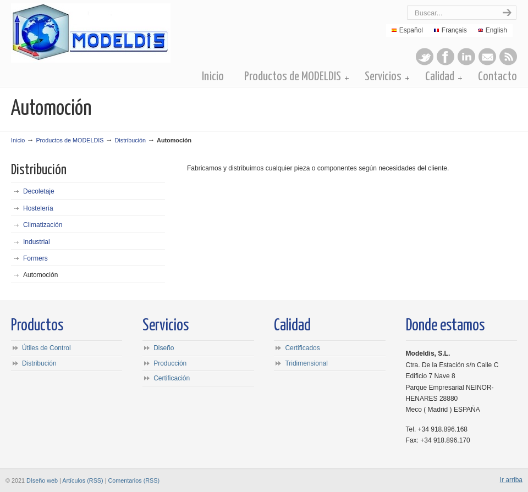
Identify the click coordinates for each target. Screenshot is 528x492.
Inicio (18, 140)
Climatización (42, 225)
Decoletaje (38, 191)
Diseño (163, 348)
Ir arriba (511, 480)
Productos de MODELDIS (69, 140)
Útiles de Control (46, 348)
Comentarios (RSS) (134, 480)
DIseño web (42, 480)
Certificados (302, 348)
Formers (35, 258)
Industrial (36, 242)
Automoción (40, 275)
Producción (169, 363)
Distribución (130, 140)
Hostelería (38, 208)
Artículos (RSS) (82, 480)
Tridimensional (306, 363)
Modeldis (136, 33)
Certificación (171, 378)
